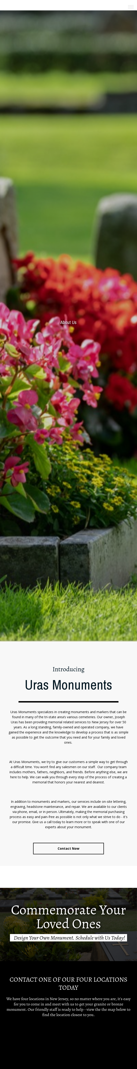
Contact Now (68, 848)
